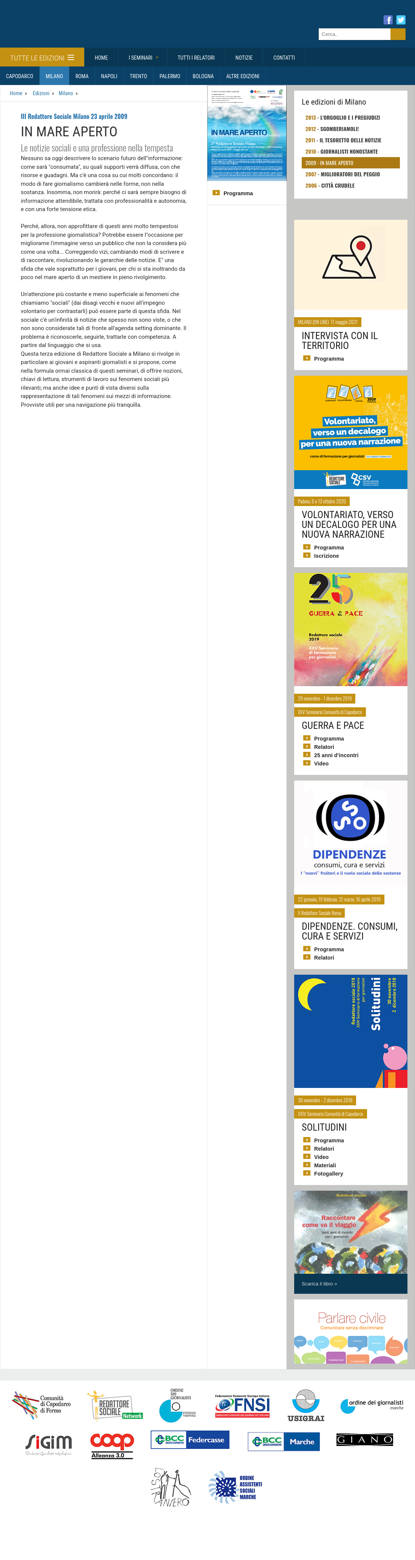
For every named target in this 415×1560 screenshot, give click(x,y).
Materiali (325, 1165)
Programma (238, 193)
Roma (82, 76)
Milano (54, 76)
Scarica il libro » (319, 1284)
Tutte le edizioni (42, 58)
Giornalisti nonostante (349, 151)
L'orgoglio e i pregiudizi (349, 117)
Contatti (284, 58)
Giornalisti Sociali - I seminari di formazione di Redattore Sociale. (73, 31)
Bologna (203, 76)
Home (101, 58)
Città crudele (337, 185)
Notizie (244, 58)
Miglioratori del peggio (350, 174)
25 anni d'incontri (336, 755)
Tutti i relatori (195, 58)
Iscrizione (326, 556)
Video (321, 764)
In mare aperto (336, 163)
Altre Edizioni (242, 76)
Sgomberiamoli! (339, 129)
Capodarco (19, 76)
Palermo (169, 76)
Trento (138, 76)
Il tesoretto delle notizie (349, 140)
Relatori (324, 747)
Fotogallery (328, 1174)
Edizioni (40, 93)
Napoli (109, 76)
